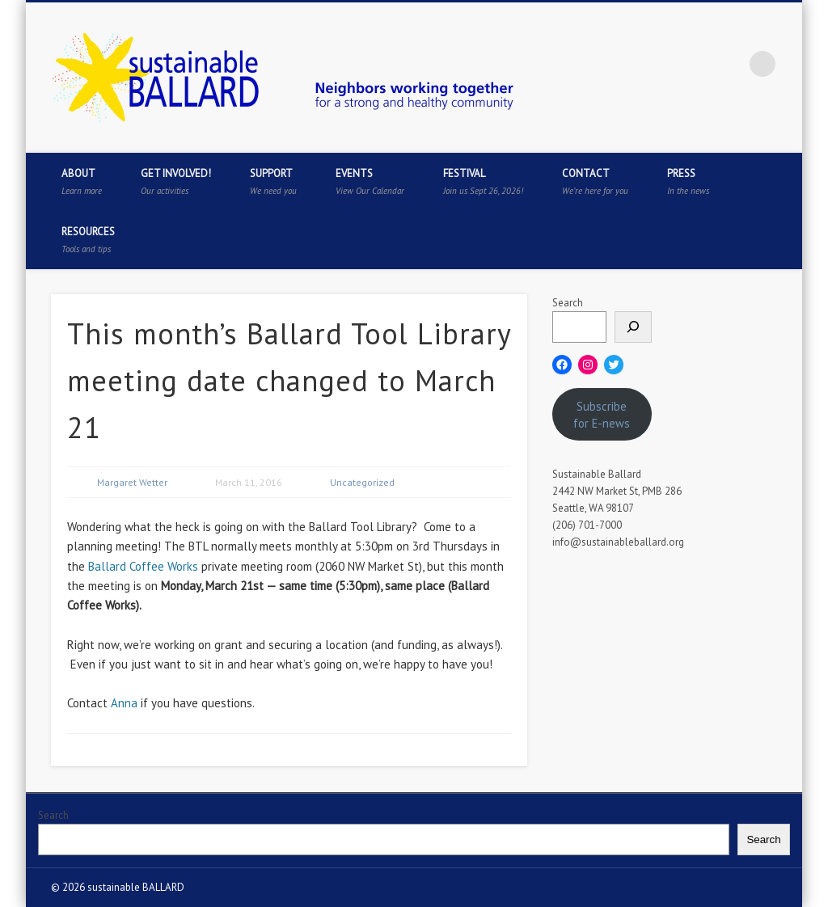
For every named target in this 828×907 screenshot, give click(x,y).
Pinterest (696, 64)
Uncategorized (362, 482)
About (81, 181)
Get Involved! (176, 181)
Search (567, 303)
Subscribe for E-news (601, 415)
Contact (595, 181)
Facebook (630, 64)
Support (273, 181)
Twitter (663, 64)
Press (688, 181)
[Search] (633, 327)
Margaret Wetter (132, 482)
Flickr (729, 64)
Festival (483, 181)
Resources (88, 240)
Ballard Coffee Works (143, 566)
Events (370, 181)
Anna (124, 703)
